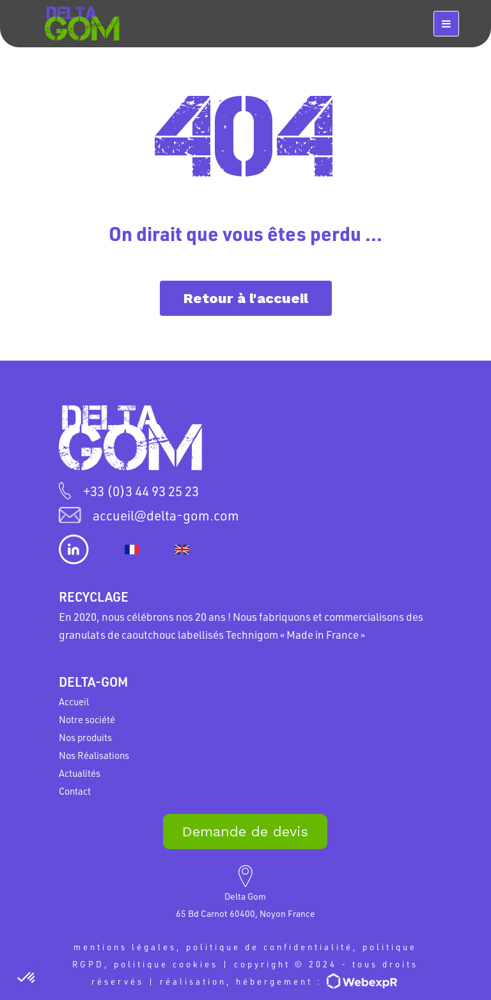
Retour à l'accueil (245, 298)
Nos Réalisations (94, 755)
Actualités (79, 773)
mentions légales (125, 946)
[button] (27, 978)
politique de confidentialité (269, 946)
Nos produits (85, 737)
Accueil (74, 701)
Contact (75, 791)
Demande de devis (245, 832)
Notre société (87, 719)
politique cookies (166, 963)
